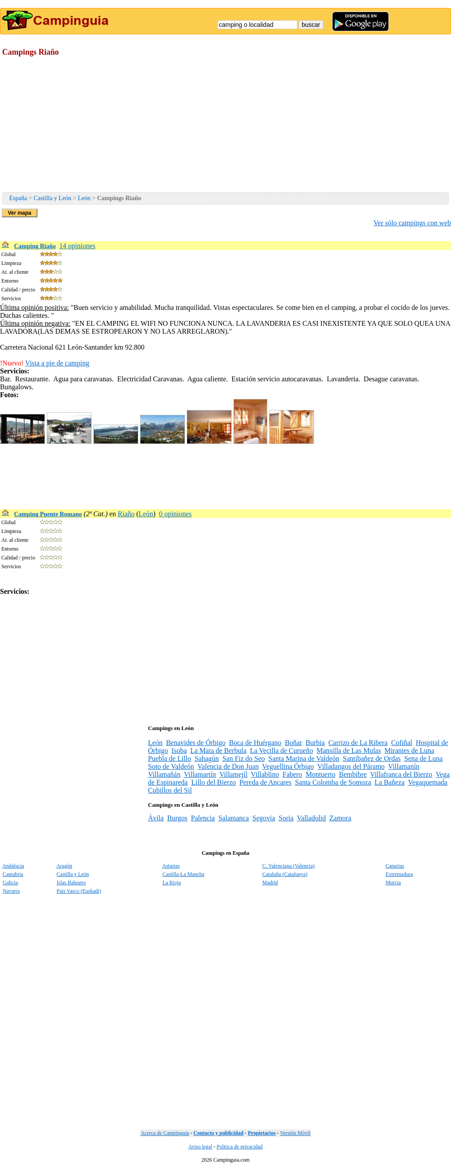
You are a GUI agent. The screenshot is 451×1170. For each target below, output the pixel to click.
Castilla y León (52, 198)
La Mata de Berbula (218, 750)
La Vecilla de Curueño (281, 750)
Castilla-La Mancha (183, 874)
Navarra (11, 891)
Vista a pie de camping (57, 363)
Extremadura (399, 874)
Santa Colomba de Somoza (333, 782)
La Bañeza (390, 782)
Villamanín (403, 766)
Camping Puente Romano (48, 514)
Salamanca (233, 818)
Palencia (202, 818)
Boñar (293, 742)
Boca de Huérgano (255, 742)
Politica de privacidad (240, 1147)
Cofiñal (401, 742)
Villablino (265, 774)
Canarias (395, 866)
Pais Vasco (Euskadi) (79, 891)
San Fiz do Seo (243, 758)
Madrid (270, 882)
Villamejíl (233, 774)
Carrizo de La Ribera (358, 742)
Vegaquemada (427, 782)
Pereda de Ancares (266, 782)
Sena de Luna (423, 758)
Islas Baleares (71, 882)
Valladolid (311, 818)
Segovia (263, 818)
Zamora (340, 818)
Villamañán (164, 774)
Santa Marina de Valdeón (303, 758)
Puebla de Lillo (169, 758)
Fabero (292, 774)
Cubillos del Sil (170, 790)
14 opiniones (77, 246)
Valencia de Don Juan (228, 766)
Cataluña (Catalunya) (284, 874)
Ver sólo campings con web (412, 223)
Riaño (126, 514)
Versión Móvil (295, 1133)
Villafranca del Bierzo (401, 774)
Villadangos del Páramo (351, 766)
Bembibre (352, 774)
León (84, 198)
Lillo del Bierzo (213, 782)
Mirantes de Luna (409, 750)
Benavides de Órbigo (196, 742)
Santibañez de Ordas (372, 758)
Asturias (171, 866)
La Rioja (172, 882)
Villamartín (200, 774)
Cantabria (13, 874)
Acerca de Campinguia (164, 1133)
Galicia (10, 882)
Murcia (393, 882)
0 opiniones (175, 514)
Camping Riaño (35, 246)
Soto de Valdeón (171, 766)
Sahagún (207, 758)
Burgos (177, 818)
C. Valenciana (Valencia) (288, 866)
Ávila (156, 818)
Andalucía (13, 866)
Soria (286, 818)
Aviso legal (200, 1147)
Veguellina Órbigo (288, 766)
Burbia (315, 742)
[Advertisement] (225, 126)
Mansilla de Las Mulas (349, 750)
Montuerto (321, 774)
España (18, 198)
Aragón (64, 866)
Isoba (179, 750)
